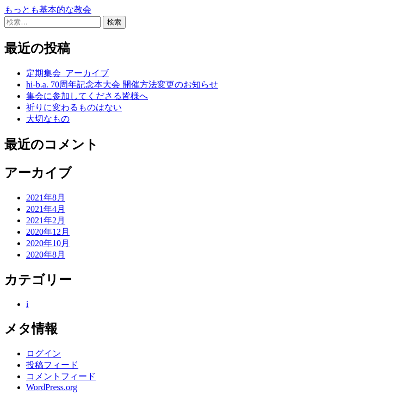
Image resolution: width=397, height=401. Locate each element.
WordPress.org (51, 387)
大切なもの (48, 118)
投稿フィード (52, 364)
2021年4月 (45, 209)
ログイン (43, 353)
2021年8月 (45, 197)
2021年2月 (45, 220)
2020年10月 (48, 243)
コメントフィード (61, 376)
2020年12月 (48, 231)
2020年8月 (45, 254)
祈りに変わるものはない (74, 107)
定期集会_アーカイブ (67, 73)
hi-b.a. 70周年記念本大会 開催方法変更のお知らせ (122, 84)
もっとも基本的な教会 (47, 9)
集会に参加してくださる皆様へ (87, 96)
